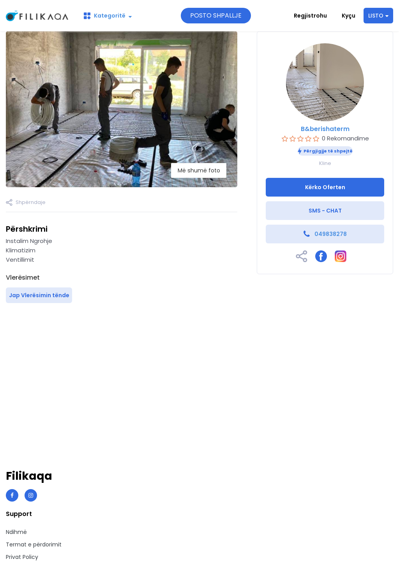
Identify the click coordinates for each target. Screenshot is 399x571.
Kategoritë (108, 16)
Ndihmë (16, 532)
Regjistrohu (310, 16)
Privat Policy (22, 557)
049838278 (330, 234)
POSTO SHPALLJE (216, 15)
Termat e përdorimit (34, 544)
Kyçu (348, 16)
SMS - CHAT (325, 211)
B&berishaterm (325, 128)
